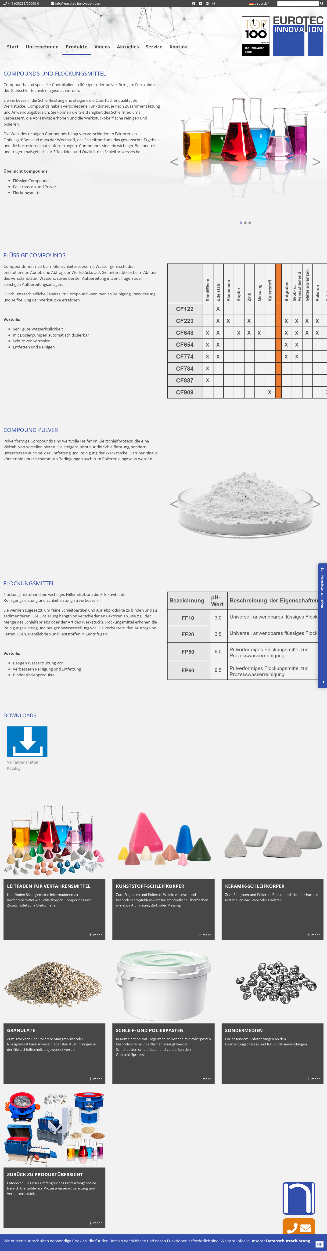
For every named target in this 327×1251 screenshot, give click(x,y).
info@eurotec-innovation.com (78, 3)
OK (319, 1244)
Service (154, 47)
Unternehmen (42, 47)
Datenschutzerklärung (288, 1241)
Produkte (76, 47)
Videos (102, 47)
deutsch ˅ (259, 3)
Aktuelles (128, 47)
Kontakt (178, 47)
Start (13, 47)
